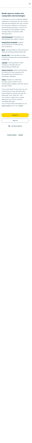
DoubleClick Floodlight (9, 42)
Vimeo (4, 79)
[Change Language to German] (30, 3)
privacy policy (6, 105)
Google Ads (6, 55)
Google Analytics (7, 70)
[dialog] (16, 221)
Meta (3, 50)
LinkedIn (4, 63)
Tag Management (7, 37)
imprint (20, 105)
